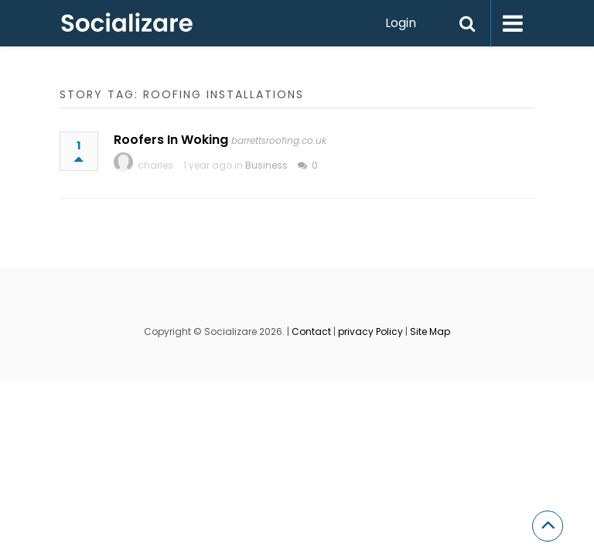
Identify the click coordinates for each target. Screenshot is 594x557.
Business (266, 165)
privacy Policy (370, 331)
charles (155, 165)
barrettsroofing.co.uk (278, 140)
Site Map (430, 331)
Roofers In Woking (171, 140)
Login (400, 23)
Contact (311, 331)
